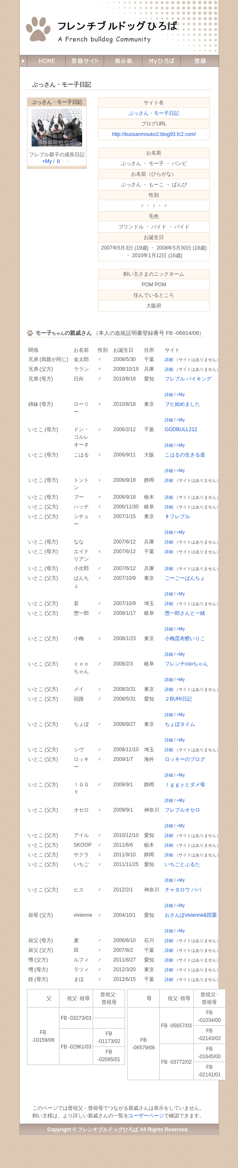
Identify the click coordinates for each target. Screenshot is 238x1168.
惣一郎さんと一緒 (185, 613)
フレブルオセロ (182, 810)
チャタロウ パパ (183, 890)
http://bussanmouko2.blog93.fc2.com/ (154, 134)
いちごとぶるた (182, 864)
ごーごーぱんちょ (185, 578)
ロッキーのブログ (185, 759)
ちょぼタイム (180, 724)
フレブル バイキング (188, 379)
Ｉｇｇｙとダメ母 (185, 785)
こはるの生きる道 (185, 455)
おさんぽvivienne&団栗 (191, 915)
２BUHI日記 (178, 699)
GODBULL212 (181, 429)
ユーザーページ (146, 1116)
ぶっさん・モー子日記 (57, 102)
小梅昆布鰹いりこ (185, 638)
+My (47, 161)
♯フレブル (177, 516)
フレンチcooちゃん (186, 664)
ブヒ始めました (182, 404)
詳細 (169, 359)
